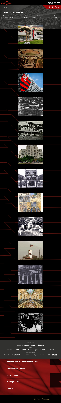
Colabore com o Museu (16, 368)
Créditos (10, 388)
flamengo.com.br (13, 382)
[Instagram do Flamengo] (56, 7)
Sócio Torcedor (13, 375)
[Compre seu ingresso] (51, 2)
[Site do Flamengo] (49, 7)
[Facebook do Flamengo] (52, 7)
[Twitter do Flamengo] (59, 7)
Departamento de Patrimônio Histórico (22, 362)
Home (5, 8)
